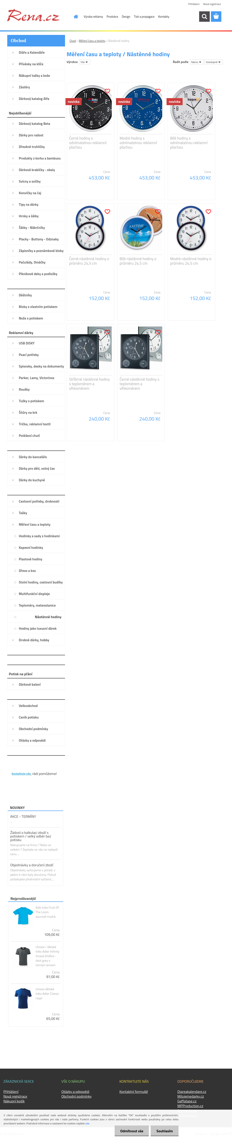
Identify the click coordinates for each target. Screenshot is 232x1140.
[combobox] (197, 61)
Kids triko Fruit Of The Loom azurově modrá (47, 912)
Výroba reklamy (93, 16)
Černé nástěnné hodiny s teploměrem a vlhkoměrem (139, 384)
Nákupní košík (14, 1101)
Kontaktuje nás (21, 773)
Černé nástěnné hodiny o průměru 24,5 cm (89, 261)
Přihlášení (193, 4)
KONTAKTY (20, 766)
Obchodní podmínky (76, 1096)
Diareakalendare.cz (191, 1091)
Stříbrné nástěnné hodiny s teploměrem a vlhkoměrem (89, 384)
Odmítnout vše (131, 1131)
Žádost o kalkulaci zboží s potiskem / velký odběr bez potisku (30, 836)
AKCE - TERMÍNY (23, 816)
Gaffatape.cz (186, 1101)
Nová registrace (212, 4)
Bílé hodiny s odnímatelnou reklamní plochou (189, 143)
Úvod (73, 41)
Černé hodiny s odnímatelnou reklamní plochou (87, 143)
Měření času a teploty (92, 41)
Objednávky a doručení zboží (31, 865)
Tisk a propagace (144, 16)
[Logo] (33, 14)
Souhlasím (164, 1131)
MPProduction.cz (190, 1106)
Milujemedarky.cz (190, 1096)
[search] (204, 16)
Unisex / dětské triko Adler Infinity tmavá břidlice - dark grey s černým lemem (47, 956)
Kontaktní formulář (133, 1091)
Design (126, 16)
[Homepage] (73, 16)
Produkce (112, 16)
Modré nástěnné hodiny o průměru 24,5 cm (190, 261)
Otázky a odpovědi (75, 1091)
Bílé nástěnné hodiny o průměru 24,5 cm (138, 261)
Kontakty (163, 16)
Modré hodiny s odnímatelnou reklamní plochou (138, 143)
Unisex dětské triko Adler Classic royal (47, 993)
